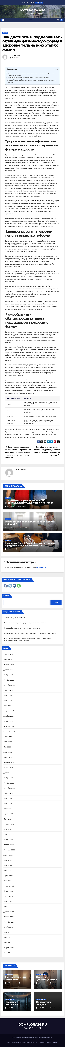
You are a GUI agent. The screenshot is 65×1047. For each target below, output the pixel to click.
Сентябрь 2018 (9, 922)
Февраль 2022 (8, 886)
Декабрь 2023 (8, 773)
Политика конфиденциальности (49, 1042)
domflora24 (16, 55)
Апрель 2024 (8, 752)
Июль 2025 (7, 695)
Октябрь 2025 (8, 680)
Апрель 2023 (8, 814)
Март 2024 (7, 757)
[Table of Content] (56, 69)
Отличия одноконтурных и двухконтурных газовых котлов (24, 623)
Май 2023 (7, 809)
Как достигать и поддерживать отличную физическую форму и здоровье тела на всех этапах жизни (32, 43)
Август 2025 (8, 690)
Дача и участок (40, 974)
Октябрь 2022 (8, 845)
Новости (5, 32)
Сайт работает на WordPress (21, 1037)
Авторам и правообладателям (21, 1042)
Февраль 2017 (8, 948)
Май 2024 (7, 747)
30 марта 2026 (43, 983)
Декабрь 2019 (8, 912)
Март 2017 (7, 943)
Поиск (6, 596)
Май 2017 (7, 937)
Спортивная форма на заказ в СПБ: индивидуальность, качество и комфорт (29, 501)
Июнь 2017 (7, 932)
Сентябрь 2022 (9, 850)
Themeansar (48, 1037)
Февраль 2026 (8, 664)
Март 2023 (7, 819)
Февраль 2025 (8, 711)
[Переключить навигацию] (30, 20)
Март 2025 (7, 706)
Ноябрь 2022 (8, 840)
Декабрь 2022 (8, 834)
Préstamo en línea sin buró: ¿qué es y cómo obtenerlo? (29, 522)
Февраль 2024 (8, 762)
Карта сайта (34, 1042)
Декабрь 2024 (8, 716)
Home (8, 1042)
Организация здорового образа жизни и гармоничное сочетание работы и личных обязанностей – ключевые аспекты (18, 452)
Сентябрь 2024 (9, 731)
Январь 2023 (8, 829)
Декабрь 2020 (8, 896)
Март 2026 (7, 659)
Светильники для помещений (14, 618)
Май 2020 (7, 906)
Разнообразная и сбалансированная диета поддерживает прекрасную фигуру (32, 81)
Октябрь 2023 (8, 783)
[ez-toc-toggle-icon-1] (55, 70)
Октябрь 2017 (8, 927)
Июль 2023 (7, 798)
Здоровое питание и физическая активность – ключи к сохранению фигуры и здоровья (31, 74)
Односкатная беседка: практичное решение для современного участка (29, 633)
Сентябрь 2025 (9, 685)
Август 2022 (8, 855)
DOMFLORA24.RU (32, 10)
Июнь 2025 (7, 701)
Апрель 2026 (8, 654)
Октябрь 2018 (8, 917)
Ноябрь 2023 (8, 778)
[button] (58, 20)
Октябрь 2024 (8, 726)
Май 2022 (7, 870)
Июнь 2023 (7, 804)
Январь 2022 (8, 891)
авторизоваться (41, 567)
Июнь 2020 (7, 901)
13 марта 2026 (12, 1008)
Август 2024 (8, 737)
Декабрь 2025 (8, 670)
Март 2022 (7, 881)
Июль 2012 (7, 953)
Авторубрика (9, 974)
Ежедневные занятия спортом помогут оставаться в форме (28, 77)
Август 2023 (8, 793)
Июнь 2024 (7, 742)
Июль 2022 (7, 860)
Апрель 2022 (8, 876)
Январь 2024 (8, 767)
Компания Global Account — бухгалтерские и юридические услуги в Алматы (31, 544)
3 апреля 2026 (12, 983)
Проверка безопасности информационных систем (22, 628)
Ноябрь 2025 (8, 675)
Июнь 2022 (7, 865)
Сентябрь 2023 (9, 788)
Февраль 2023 (8, 824)
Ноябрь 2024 (8, 721)
